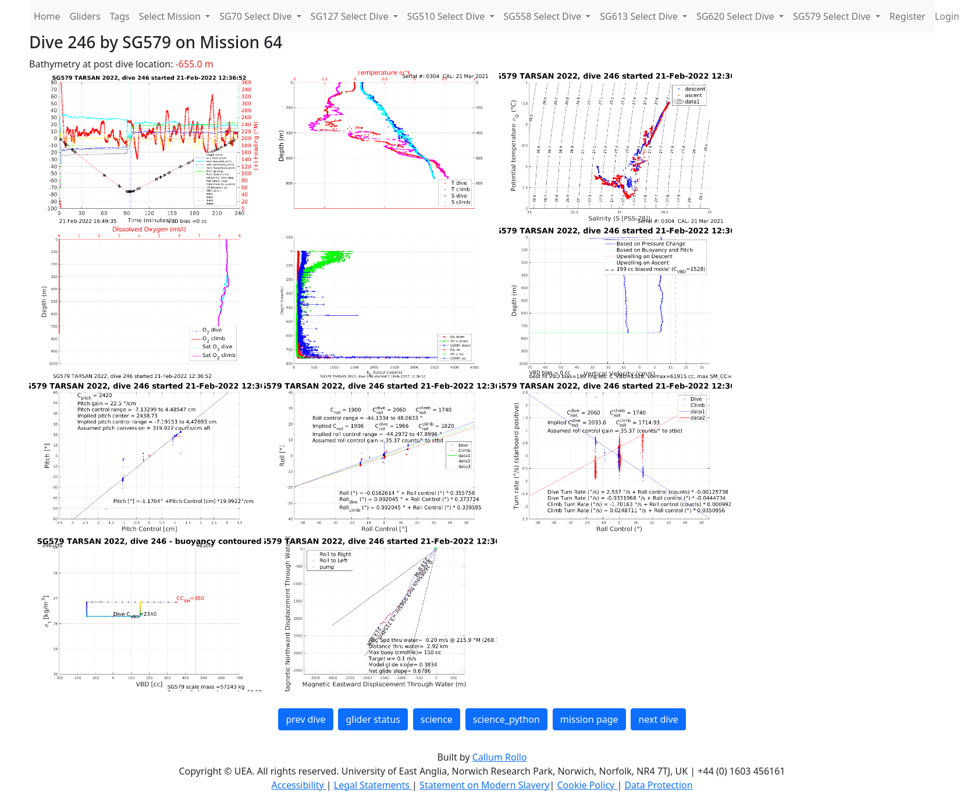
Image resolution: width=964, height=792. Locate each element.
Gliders (85, 16)
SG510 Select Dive (447, 16)
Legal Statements (373, 785)
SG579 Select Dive (833, 16)
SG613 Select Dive (640, 16)
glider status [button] (373, 719)
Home (47, 16)
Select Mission (171, 16)
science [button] (437, 719)
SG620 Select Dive (736, 16)
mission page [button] (589, 719)
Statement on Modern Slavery (484, 785)
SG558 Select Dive (544, 16)
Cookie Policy (587, 785)
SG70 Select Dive (256, 16)
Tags (120, 16)
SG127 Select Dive (351, 16)
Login (947, 16)
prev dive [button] (305, 719)
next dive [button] (658, 719)
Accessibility (298, 785)
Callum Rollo (499, 757)
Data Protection (658, 785)
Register (908, 16)
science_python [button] (506, 719)
